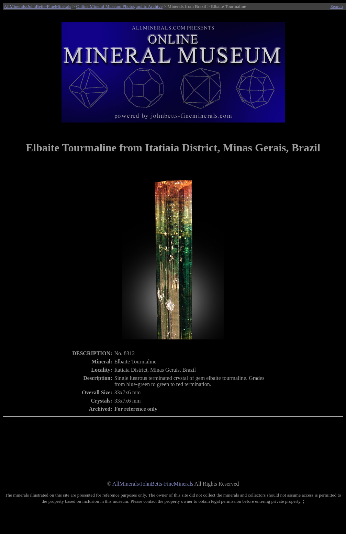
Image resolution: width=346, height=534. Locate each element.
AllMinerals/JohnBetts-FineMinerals (37, 6)
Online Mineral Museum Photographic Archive (119, 6)
